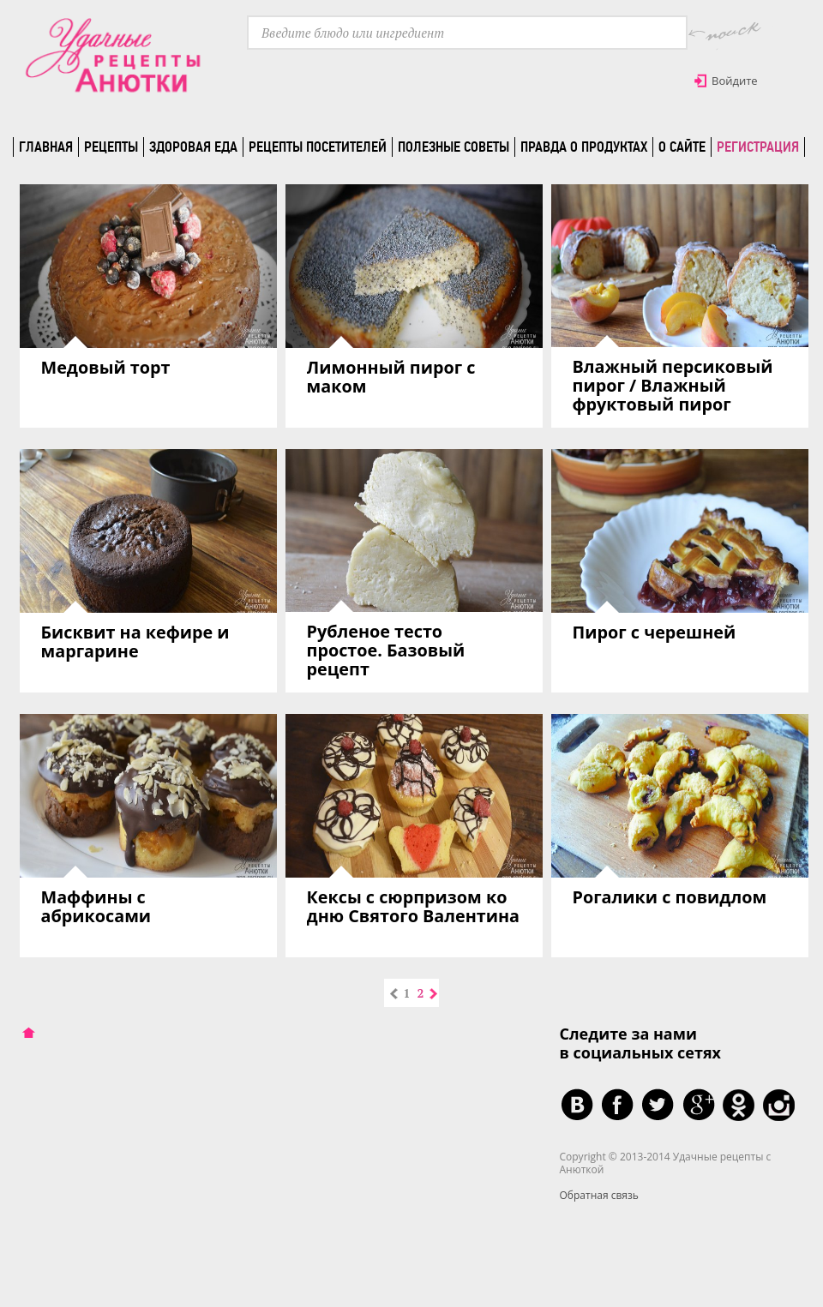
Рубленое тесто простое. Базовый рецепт (386, 650)
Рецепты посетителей (318, 146)
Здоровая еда (193, 146)
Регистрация (758, 146)
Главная (46, 146)
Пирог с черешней (654, 632)
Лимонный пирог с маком (391, 377)
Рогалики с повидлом (670, 896)
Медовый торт (106, 367)
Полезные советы (453, 146)
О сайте (682, 146)
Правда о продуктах (583, 146)
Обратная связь (599, 1195)
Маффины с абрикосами (96, 906)
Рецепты (111, 146)
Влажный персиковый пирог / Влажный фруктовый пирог (673, 385)
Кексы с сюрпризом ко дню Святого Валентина (413, 906)
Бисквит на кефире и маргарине (135, 641)
